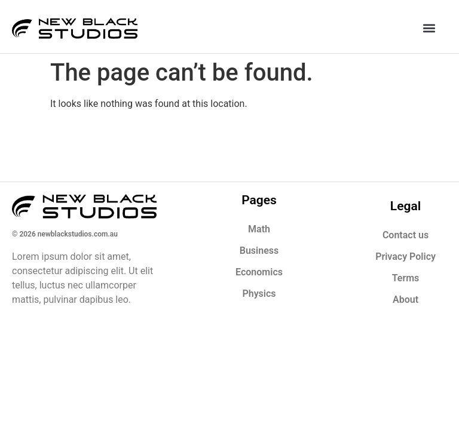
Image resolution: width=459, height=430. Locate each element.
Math (259, 229)
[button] (429, 28)
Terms (406, 278)
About (405, 299)
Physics (259, 293)
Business (259, 250)
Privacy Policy (405, 256)
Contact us (405, 235)
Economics (259, 272)
